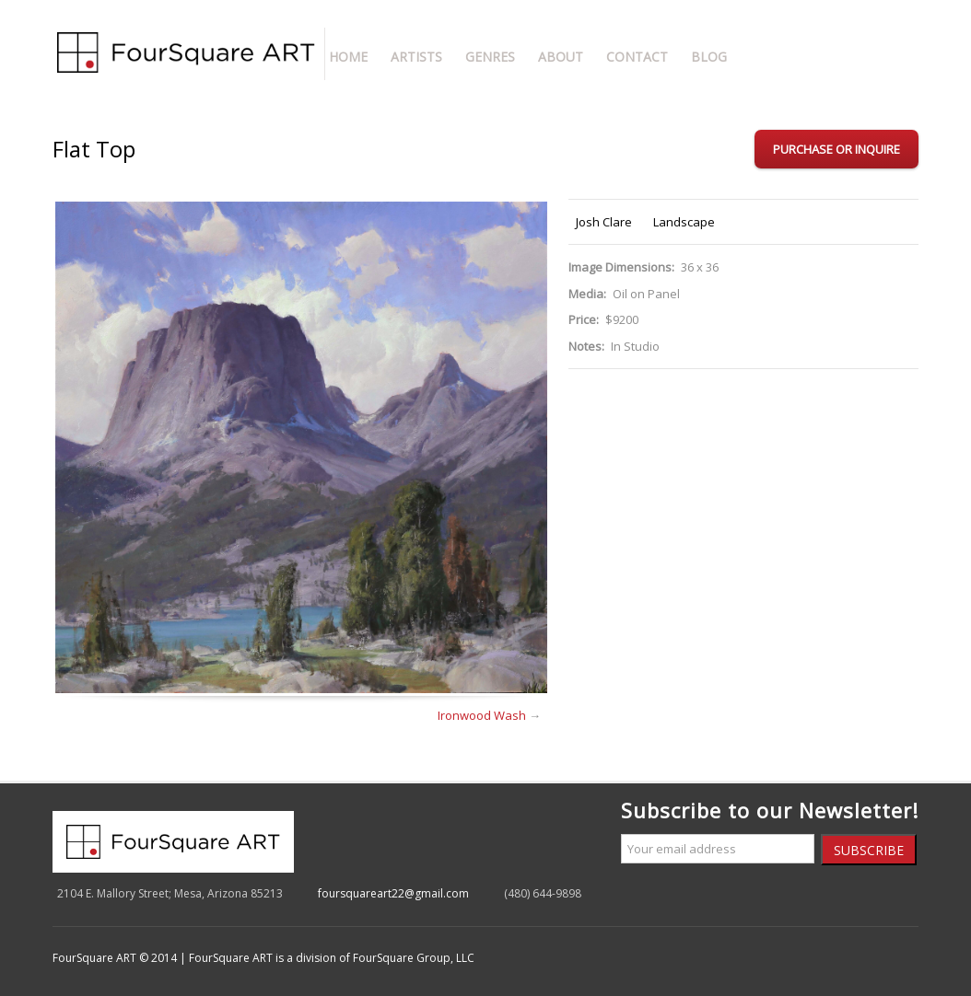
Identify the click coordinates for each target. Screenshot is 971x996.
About (560, 56)
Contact (637, 56)
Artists (416, 56)
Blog (709, 56)
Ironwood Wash (482, 715)
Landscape (684, 222)
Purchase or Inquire (836, 149)
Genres (490, 56)
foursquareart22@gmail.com (393, 893)
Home (348, 56)
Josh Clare (604, 222)
